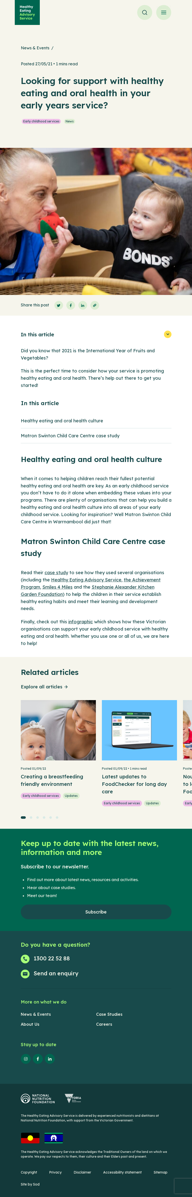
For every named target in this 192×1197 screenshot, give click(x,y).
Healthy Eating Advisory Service (86, 580)
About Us (30, 1024)
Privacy (55, 1172)
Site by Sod (30, 1184)
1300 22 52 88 (52, 958)
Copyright (29, 1172)
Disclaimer (82, 1172)
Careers (104, 1024)
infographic (80, 622)
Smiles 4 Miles (57, 587)
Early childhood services (41, 121)
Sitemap (160, 1172)
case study (56, 572)
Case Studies (109, 1014)
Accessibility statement (122, 1172)
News (70, 121)
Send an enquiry (56, 973)
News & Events (35, 47)
